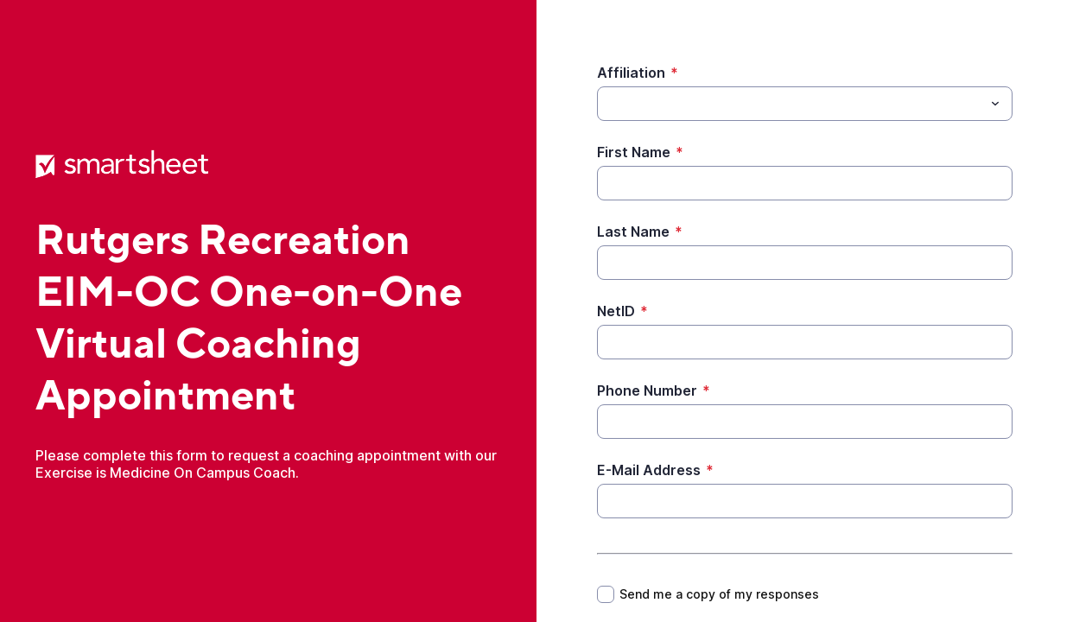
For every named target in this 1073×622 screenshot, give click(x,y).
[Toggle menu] (995, 104)
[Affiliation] (790, 103)
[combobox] (805, 103)
